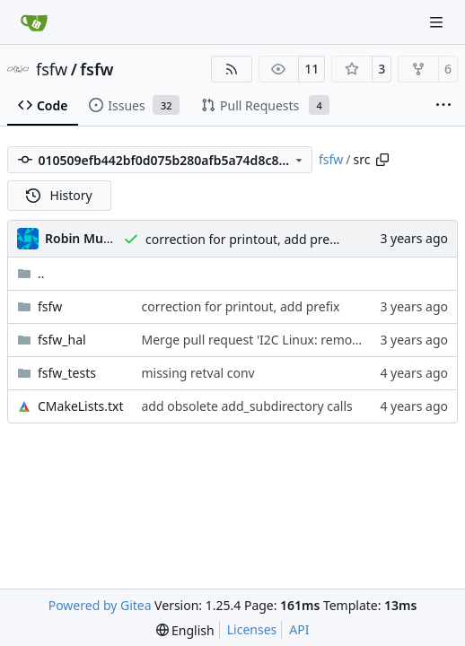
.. (31, 273)
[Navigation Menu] (438, 22)
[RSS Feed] (231, 69)
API (299, 629)
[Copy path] (382, 159)
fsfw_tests (67, 372)
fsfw (51, 69)
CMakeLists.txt (80, 406)
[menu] (185, 630)
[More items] (443, 106)
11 (311, 68)
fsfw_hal (62, 339)
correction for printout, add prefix (244, 239)
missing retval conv (197, 372)
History (59, 195)
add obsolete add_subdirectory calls (246, 406)
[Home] (34, 22)
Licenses (252, 629)
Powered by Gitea (100, 605)
